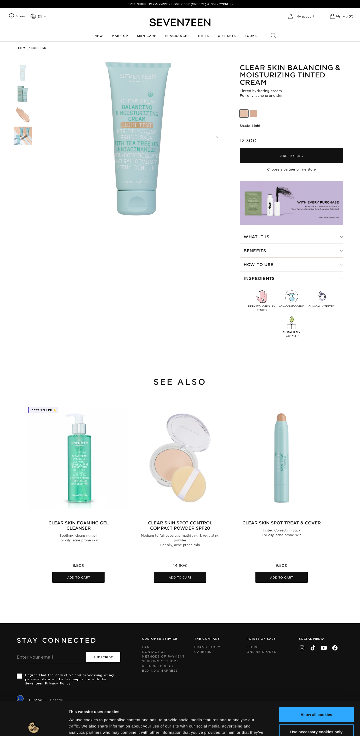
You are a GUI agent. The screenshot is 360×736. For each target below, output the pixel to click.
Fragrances (177, 35)
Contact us (153, 651)
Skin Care (146, 35)
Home (22, 47)
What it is (257, 236)
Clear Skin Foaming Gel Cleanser (78, 525)
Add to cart (78, 577)
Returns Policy (158, 665)
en (40, 16)
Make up (120, 35)
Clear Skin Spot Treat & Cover (281, 522)
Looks (251, 35)
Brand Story (207, 647)
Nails (203, 35)
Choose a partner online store (291, 169)
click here (242, 704)
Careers (202, 651)
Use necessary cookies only (316, 697)
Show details (270, 725)
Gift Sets (227, 35)
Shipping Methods (160, 661)
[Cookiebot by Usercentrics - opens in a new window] (34, 726)
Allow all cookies (316, 680)
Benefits (255, 250)
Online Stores (261, 651)
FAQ (146, 647)
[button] (217, 138)
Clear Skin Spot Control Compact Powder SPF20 (180, 525)
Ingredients (259, 278)
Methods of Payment (163, 656)
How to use (259, 264)
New (98, 35)
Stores (254, 647)
